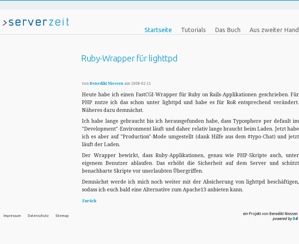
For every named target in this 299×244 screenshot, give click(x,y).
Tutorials (193, 29)
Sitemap (62, 216)
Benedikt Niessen (106, 83)
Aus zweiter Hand (274, 29)
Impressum (12, 216)
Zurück (89, 201)
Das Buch (227, 29)
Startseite (158, 29)
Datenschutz (38, 216)
